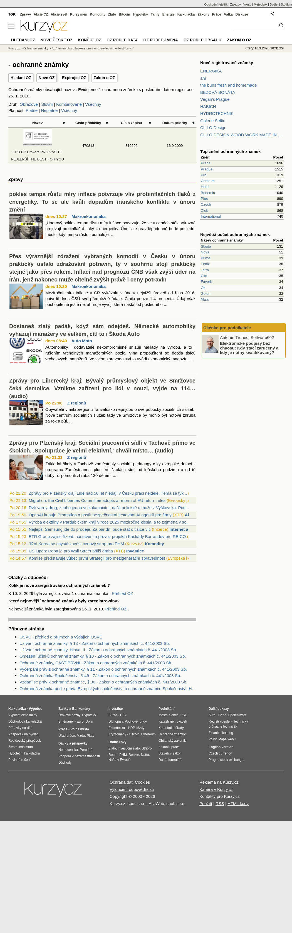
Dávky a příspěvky (73, 743)
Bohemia (208, 193)
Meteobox (260, 4)
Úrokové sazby (69, 715)
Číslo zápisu (131, 123)
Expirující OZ (74, 78)
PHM (123, 755)
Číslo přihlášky (88, 123)
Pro (203, 175)
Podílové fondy (136, 721)
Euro (79, 721)
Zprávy (25, 14)
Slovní (47, 104)
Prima (205, 258)
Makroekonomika (88, 216)
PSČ (183, 715)
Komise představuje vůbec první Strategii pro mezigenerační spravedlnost (97, 558)
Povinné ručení (19, 760)
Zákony (203, 14)
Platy (90, 736)
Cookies (142, 782)
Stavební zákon (170, 753)
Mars (205, 299)
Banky (63, 709)
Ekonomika (116, 728)
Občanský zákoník (172, 741)
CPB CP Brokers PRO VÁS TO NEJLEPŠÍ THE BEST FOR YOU (37, 152)
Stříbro (147, 748)
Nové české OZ (57, 40)
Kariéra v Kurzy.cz (216, 789)
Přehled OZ (123, 593)
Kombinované (69, 104)
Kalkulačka (186, 14)
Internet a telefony (187, 529)
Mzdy (141, 728)
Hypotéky (140, 14)
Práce (216, 14)
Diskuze (242, 14)
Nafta (145, 755)
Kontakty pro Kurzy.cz (219, 796)
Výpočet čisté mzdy (22, 715)
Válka (228, 14)
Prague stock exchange (226, 760)
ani (203, 78)
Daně (163, 760)
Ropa (112, 755)
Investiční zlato (129, 748)
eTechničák (229, 726)
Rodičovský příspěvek (24, 741)
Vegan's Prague (214, 99)
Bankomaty (81, 709)
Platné (32, 110)
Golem (206, 293)
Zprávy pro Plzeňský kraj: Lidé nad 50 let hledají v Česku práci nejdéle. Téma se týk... (108, 493)
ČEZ (123, 715)
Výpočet (35, 709)
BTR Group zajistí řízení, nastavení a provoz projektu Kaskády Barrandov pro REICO (107, 536)
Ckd (204, 276)
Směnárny (66, 721)
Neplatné (49, 110)
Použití (205, 803)
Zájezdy (235, 4)
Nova (205, 252)
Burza (112, 715)
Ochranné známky (35, 48)
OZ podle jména (160, 40)
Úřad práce (66, 736)
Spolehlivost (237, 715)
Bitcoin (124, 14)
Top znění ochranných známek (230, 151)
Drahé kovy (117, 742)
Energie (168, 14)
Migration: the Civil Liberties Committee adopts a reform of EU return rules (97, 500)
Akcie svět (59, 14)
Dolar (89, 721)
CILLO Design (213, 127)
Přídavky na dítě (20, 728)
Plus (204, 199)
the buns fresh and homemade (228, 85)
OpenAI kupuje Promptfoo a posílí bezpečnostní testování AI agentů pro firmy (100, 514)
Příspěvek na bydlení (23, 734)
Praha (206, 163)
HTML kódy (238, 803)
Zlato (112, 14)
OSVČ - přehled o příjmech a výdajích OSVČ (60, 637)
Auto (212, 715)
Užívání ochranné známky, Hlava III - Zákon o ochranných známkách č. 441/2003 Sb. (98, 649)
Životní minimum (20, 747)
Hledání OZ (21, 78)
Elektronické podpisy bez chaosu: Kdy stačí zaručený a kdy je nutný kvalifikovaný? (249, 348)
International (211, 216)
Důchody (64, 762)
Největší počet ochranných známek (235, 234)
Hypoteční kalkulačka (24, 753)
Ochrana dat (121, 782)
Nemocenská (68, 750)
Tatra (205, 270)
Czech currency (220, 753)
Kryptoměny (117, 734)
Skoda (206, 246)
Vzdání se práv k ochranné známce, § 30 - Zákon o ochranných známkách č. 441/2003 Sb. (103, 682)
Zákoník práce (169, 747)
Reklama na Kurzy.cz (219, 782)
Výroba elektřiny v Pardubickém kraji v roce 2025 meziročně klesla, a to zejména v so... (109, 522)
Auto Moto (81, 340)
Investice (135, 551)
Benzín (134, 755)
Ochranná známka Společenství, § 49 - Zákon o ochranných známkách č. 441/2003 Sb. (100, 675)
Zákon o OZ (104, 78)
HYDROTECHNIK (217, 113)
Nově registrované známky (226, 62)
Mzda (81, 736)
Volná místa (79, 729)
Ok (203, 288)
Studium (286, 4)
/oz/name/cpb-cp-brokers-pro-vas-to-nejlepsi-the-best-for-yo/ (92, 48)
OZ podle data (122, 40)
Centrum (208, 181)
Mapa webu (227, 739)
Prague (206, 169)
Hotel (205, 187)
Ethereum (148, 734)
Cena (222, 715)
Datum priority (174, 123)
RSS (220, 803)
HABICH (208, 106)
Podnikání (166, 709)
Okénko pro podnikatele (227, 327)
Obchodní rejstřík (216, 4)
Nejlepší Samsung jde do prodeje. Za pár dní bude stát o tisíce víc (90, 529)
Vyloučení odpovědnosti (132, 789)
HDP (131, 728)
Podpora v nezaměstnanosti (79, 756)
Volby (212, 739)
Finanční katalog (221, 733)
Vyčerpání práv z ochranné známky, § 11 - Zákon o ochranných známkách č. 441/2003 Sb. (103, 669)
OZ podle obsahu (202, 40)
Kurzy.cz (14, 48)
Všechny (93, 104)
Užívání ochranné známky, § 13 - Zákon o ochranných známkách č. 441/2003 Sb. (94, 643)
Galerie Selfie (212, 120)
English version (221, 747)
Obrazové (29, 104)
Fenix (205, 264)
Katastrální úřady (171, 728)
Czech (206, 204)
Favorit (206, 282)
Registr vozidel (220, 721)
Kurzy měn (78, 14)
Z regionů (76, 403)
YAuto (247, 4)
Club (204, 210)
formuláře (175, 760)
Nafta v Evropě (119, 760)
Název (37, 123)
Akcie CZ (41, 14)
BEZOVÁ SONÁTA (217, 92)
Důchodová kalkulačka (25, 721)
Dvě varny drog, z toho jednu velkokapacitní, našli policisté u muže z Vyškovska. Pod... (109, 507)
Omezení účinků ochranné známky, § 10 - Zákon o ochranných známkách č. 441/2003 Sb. (102, 656)
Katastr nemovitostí (173, 721)
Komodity (154, 543)
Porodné (86, 750)
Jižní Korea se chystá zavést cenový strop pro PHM (76, 543)
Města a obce (169, 715)
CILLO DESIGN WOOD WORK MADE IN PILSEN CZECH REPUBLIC (242, 134)
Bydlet (274, 4)
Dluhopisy (115, 721)
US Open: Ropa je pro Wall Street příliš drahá (71, 551)
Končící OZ (89, 40)
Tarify (155, 14)
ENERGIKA (211, 71)
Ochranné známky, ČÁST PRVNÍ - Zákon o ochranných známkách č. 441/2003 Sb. (95, 662)
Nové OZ (47, 78)
